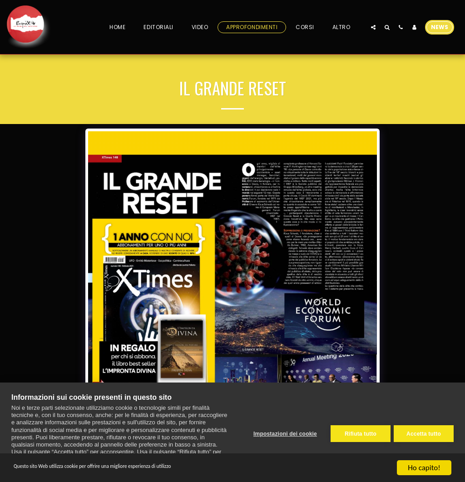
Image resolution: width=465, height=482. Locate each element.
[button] (373, 27)
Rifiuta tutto (357, 432)
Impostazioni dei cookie (282, 432)
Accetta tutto (423, 432)
